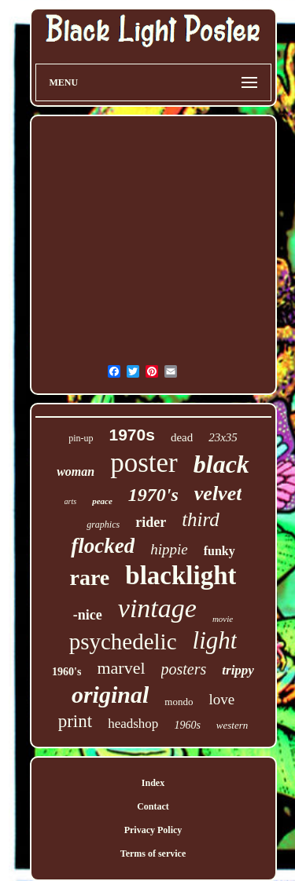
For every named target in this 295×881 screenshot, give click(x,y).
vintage (157, 608)
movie (222, 618)
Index (153, 782)
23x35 (223, 437)
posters (184, 669)
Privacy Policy (153, 829)
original (110, 694)
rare (90, 577)
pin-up (80, 438)
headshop (133, 723)
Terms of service (153, 853)
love (221, 699)
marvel (121, 668)
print (75, 721)
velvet (218, 493)
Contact (153, 806)
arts (71, 501)
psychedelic (123, 641)
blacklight (180, 575)
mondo (178, 701)
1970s (131, 435)
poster (144, 463)
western (232, 725)
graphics (103, 524)
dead (182, 437)
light (215, 640)
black (221, 464)
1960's (66, 672)
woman (75, 471)
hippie (169, 549)
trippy (238, 670)
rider (150, 522)
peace (102, 501)
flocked (103, 545)
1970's (153, 494)
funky (219, 550)
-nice (87, 615)
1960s (187, 725)
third (200, 519)
